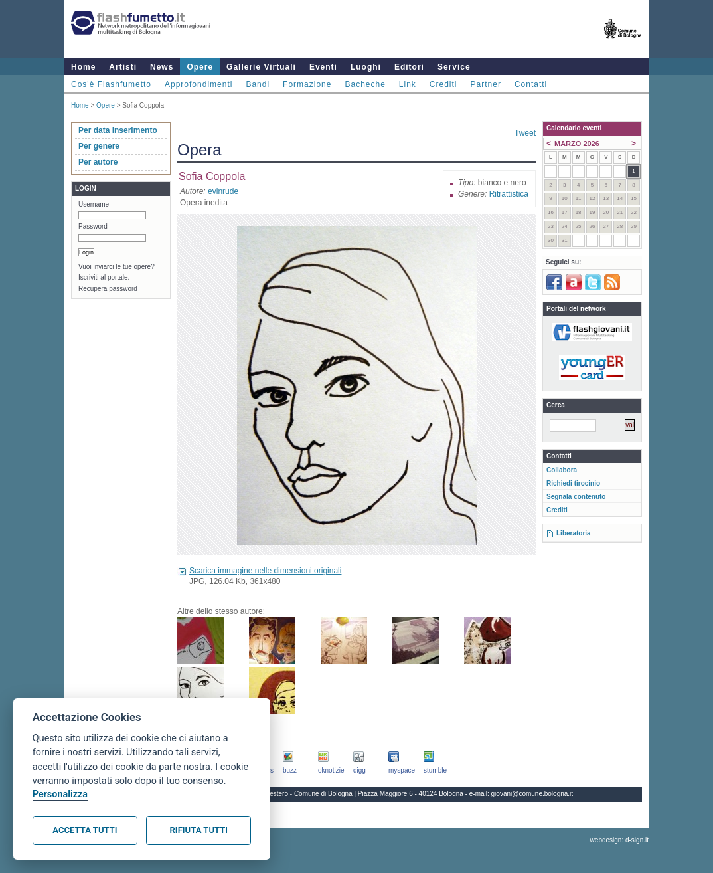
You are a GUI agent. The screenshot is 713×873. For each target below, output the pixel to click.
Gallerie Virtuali (261, 67)
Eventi (323, 67)
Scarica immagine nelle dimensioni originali (265, 570)
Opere (200, 67)
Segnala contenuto (575, 496)
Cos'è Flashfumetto (111, 84)
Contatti (531, 84)
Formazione (307, 84)
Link (407, 84)
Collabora (561, 470)
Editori (409, 67)
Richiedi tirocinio (573, 483)
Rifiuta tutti (199, 830)
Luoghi (366, 67)
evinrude (223, 191)
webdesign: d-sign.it (619, 840)
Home (83, 67)
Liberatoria (573, 533)
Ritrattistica (508, 194)
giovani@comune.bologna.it (532, 793)
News (161, 67)
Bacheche (365, 84)
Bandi (258, 84)
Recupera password (107, 288)
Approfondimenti (198, 84)
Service (454, 67)
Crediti (443, 84)
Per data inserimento (117, 130)
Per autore (98, 162)
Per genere (98, 146)
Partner (486, 84)
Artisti (123, 67)
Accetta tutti (84, 830)
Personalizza (60, 794)
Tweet (525, 133)
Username (93, 204)
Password (93, 226)
